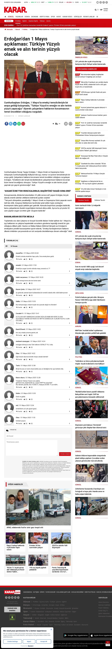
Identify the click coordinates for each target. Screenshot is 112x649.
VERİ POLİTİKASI (89, 592)
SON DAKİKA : (9, 25)
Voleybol (48, 612)
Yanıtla (20, 259)
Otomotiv (49, 608)
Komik (57, 621)
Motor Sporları (65, 612)
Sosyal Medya (52, 618)
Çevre (48, 21)
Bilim (66, 618)
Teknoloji (27, 618)
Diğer (74, 612)
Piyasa (36, 608)
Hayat (58, 17)
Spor (53, 17)
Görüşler (78, 17)
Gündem (41, 621)
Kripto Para (44, 17)
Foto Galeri (28, 624)
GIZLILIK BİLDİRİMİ (77, 592)
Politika (17, 21)
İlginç (63, 621)
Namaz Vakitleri (104, 605)
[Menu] (96, 17)
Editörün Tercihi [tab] (100, 200)
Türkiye (42, 21)
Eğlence (64, 615)
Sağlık (47, 615)
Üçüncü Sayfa (33, 21)
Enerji (56, 608)
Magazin (41, 615)
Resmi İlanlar (89, 17)
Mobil (37, 618)
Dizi (46, 621)
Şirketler (75, 608)
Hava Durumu (103, 602)
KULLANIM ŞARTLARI (63, 592)
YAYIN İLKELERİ (50, 592)
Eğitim (24, 21)
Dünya (27, 17)
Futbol (32, 612)
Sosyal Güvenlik (65, 608)
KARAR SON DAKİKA (12, 609)
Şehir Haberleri (104, 613)
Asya (57, 605)
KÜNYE (42, 592)
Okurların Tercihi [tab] (83, 200)
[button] (53, 124)
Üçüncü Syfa (44, 602)
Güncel (11, 17)
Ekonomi (34, 17)
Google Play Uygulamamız (78, 635)
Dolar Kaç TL (103, 611)
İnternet (43, 618)
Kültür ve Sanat (67, 625)
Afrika (62, 605)
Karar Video (67, 17)
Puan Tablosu (103, 608)
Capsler (45, 625)
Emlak (42, 608)
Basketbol (40, 612)
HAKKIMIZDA (27, 592)
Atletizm (56, 612)
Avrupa (51, 605)
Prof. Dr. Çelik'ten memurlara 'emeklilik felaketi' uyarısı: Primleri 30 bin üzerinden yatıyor (46, 25)
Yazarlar (19, 17)
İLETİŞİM (36, 592)
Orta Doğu (36, 605)
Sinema (51, 621)
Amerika (44, 605)
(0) (26, 259)
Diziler (34, 615)
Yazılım (61, 618)
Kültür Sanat (55, 615)
